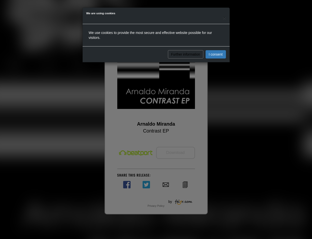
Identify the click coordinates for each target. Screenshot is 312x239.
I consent (216, 54)
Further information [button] (185, 54)
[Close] (224, 17)
